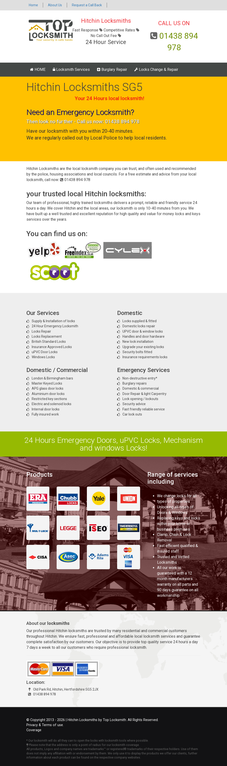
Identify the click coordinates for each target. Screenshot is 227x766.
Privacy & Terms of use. (45, 725)
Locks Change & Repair (156, 69)
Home (33, 5)
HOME (37, 69)
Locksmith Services (71, 69)
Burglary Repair (112, 69)
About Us (55, 5)
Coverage (33, 730)
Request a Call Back (87, 5)
